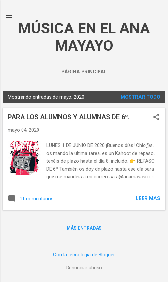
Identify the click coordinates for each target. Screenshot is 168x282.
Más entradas (84, 228)
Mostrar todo (140, 97)
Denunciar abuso (84, 268)
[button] (156, 117)
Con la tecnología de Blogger (84, 254)
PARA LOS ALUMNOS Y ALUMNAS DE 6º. (69, 117)
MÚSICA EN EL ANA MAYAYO (84, 37)
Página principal (84, 72)
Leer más (148, 198)
